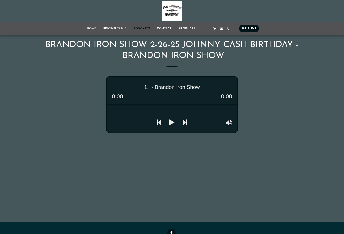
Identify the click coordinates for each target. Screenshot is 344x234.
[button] (202, 28)
